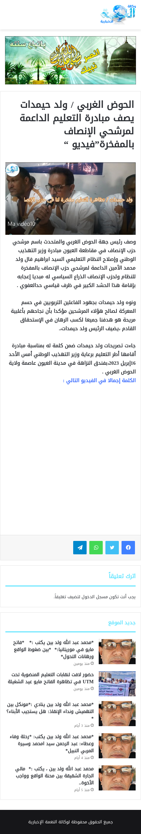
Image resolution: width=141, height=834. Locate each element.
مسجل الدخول (95, 597)
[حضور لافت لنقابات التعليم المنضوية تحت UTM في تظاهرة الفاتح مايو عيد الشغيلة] (117, 683)
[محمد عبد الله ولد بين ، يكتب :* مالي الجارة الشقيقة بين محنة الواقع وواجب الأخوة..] (117, 777)
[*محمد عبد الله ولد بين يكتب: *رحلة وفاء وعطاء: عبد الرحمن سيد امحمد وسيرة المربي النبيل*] (117, 745)
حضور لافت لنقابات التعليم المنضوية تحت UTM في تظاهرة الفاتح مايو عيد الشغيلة (51, 678)
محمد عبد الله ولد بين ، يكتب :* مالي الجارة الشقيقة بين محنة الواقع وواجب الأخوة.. (54, 775)
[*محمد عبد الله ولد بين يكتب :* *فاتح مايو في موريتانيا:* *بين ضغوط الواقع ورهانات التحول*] (117, 651)
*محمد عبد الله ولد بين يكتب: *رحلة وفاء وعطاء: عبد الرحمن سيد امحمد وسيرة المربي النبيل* (52, 743)
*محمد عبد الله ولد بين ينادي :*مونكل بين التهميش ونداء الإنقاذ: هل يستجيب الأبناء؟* (50, 711)
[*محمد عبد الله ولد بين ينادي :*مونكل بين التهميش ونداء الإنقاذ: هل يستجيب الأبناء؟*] (117, 713)
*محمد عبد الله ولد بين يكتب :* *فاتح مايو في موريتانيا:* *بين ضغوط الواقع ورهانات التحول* (53, 649)
